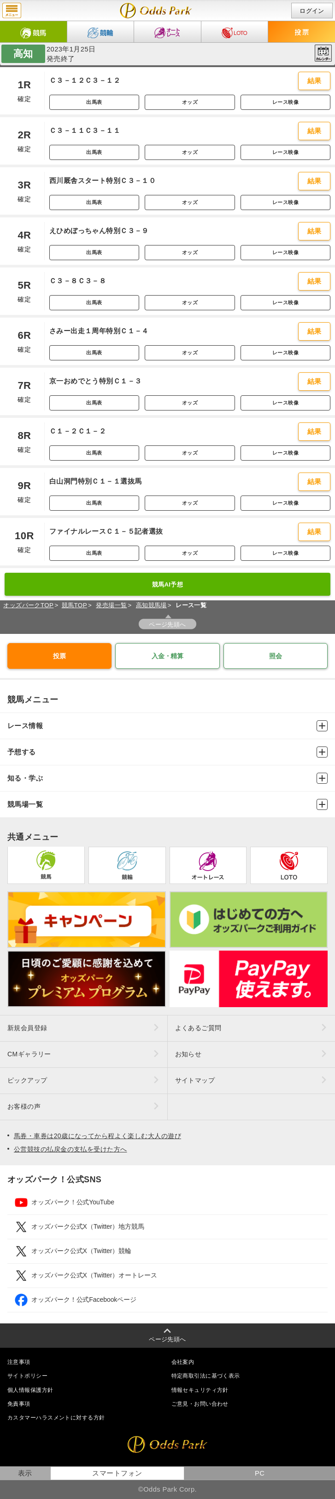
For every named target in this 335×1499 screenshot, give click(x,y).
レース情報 (167, 725)
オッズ (190, 102)
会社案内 (182, 1362)
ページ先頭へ (167, 624)
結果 (314, 81)
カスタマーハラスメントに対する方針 (56, 1417)
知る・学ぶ (167, 778)
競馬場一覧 (167, 804)
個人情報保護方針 (30, 1390)
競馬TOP (74, 605)
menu (11, 10)
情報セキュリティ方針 (200, 1390)
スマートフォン (117, 1473)
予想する (167, 752)
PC (259, 1473)
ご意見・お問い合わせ (200, 1404)
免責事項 (18, 1404)
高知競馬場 (151, 605)
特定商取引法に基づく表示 (205, 1376)
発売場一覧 (111, 605)
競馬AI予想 (167, 584)
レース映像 (285, 102)
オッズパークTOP (28, 605)
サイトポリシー (27, 1376)
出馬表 (94, 102)
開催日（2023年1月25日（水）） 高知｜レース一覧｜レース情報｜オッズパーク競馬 (156, 10)
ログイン (312, 10)
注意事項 (18, 1362)
